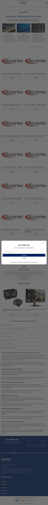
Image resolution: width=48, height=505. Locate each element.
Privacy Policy (34, 262)
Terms (30, 262)
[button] (44, 243)
